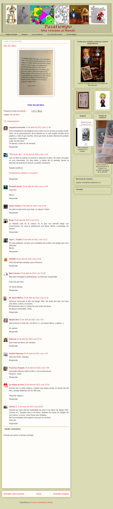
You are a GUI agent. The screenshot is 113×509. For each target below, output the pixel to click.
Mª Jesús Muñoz (16, 298)
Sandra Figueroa (16, 353)
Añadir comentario (12, 429)
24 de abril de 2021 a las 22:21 (29, 339)
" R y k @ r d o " (16, 154)
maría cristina (15, 206)
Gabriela (12, 339)
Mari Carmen (14, 273)
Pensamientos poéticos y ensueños (23, 173)
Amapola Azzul (15, 186)
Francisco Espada (17, 368)
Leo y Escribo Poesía (54, 34)
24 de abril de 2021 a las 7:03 (32, 320)
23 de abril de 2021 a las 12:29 (35, 186)
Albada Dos (14, 320)
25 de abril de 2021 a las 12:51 (37, 385)
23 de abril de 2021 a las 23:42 (36, 298)
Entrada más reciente (14, 494)
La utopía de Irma (16, 385)
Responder (13, 147)
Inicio (38, 494)
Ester (11, 220)
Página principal (11, 34)
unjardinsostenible (17, 127)
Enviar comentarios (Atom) (42, 502)
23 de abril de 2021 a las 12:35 (33, 206)
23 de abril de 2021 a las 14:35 (28, 259)
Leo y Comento (37, 34)
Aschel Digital (71, 34)
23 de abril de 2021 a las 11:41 (35, 154)
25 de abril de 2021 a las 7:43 (36, 353)
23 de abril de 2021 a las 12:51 (26, 220)
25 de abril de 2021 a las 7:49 (37, 368)
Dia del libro (14, 115)
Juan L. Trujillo (15, 240)
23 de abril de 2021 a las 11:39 (38, 127)
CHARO (12, 259)
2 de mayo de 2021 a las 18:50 (30, 407)
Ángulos (25, 34)
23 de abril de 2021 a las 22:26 (33, 273)
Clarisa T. (13, 407)
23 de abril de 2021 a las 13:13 (34, 240)
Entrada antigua (61, 494)
